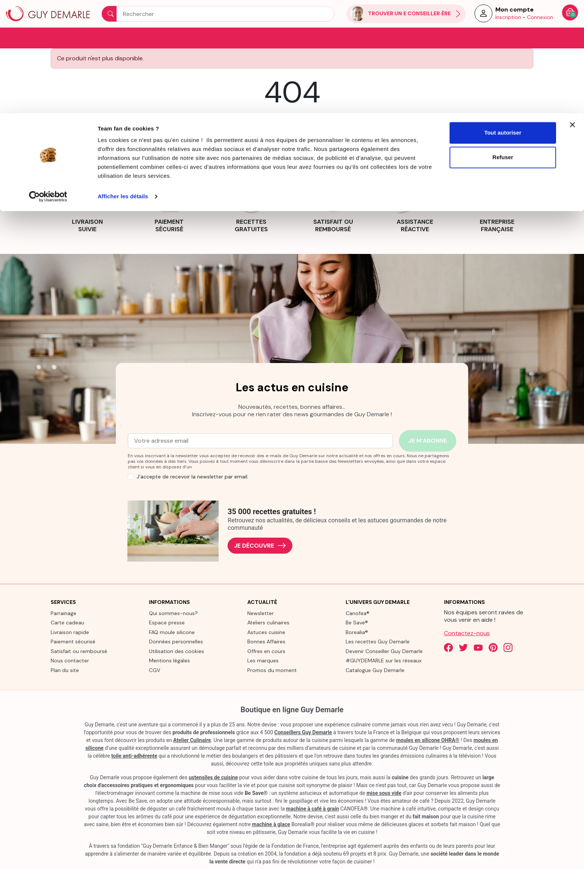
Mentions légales (169, 660)
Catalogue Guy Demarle (375, 669)
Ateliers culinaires (268, 622)
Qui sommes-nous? (173, 612)
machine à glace (271, 824)
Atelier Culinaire (192, 740)
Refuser (502, 44)
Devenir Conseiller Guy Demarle (384, 650)
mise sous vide (384, 793)
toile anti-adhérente (134, 755)
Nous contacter (70, 660)
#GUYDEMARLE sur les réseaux (384, 660)
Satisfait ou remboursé (79, 650)
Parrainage (63, 612)
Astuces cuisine (266, 631)
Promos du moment (272, 669)
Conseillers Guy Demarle (303, 732)
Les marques (263, 660)
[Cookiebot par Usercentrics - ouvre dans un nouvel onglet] (48, 83)
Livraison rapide (70, 631)
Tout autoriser (502, 19)
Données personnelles (176, 641)
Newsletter (260, 612)
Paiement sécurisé (73, 641)
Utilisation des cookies (176, 650)
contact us (340, 119)
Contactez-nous (467, 632)
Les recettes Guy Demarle (378, 641)
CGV (154, 669)
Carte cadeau (67, 622)
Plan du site (65, 669)
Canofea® (357, 612)
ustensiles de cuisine (213, 777)
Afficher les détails (123, 83)
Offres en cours (266, 650)
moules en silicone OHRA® (427, 740)
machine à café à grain (312, 808)
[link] (87, 204)
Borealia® (357, 631)
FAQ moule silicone (172, 631)
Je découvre (260, 545)
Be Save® (357, 622)
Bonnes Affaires (266, 641)
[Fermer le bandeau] (572, 11)
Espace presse (167, 622)
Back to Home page (292, 136)
